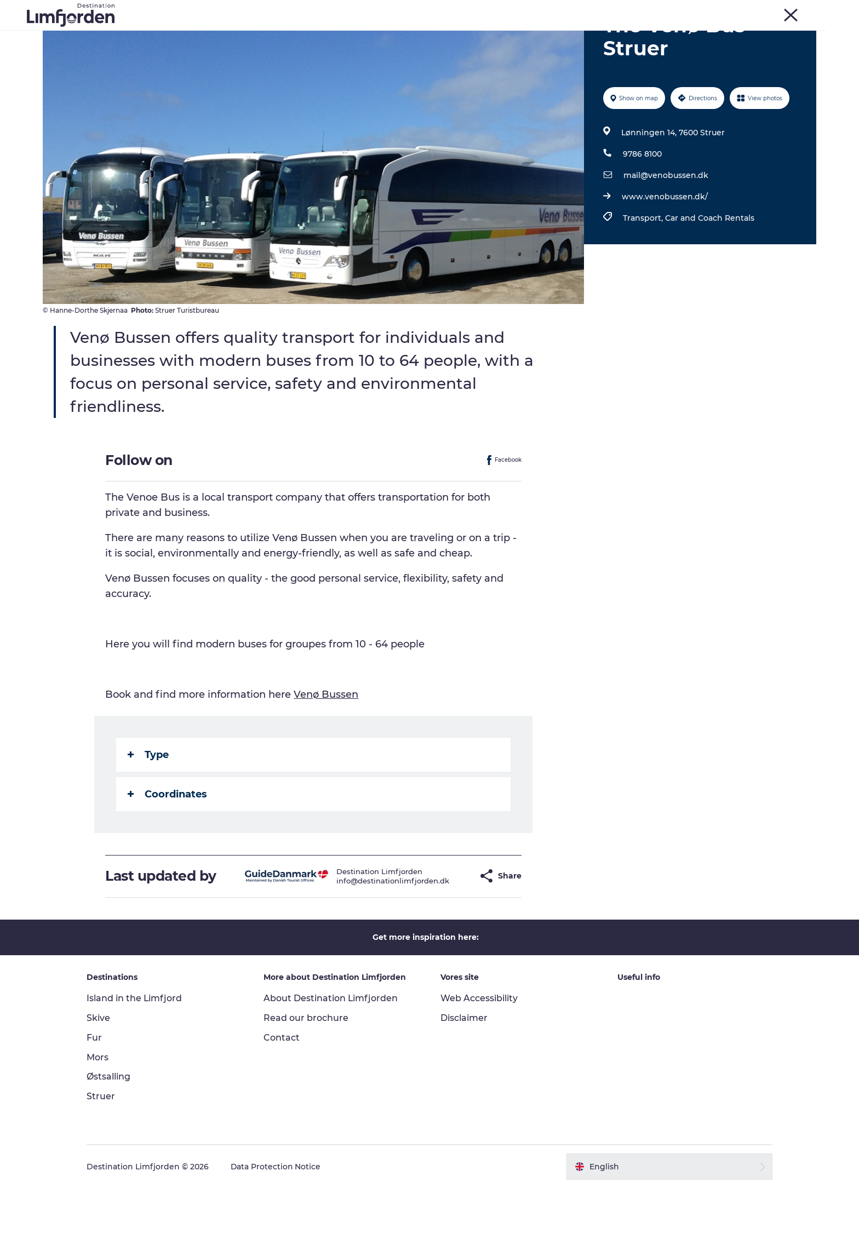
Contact (283, 1089)
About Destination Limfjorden (332, 1050)
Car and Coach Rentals (709, 270)
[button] (449, 928)
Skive (718, 10)
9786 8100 (642, 206)
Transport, (644, 270)
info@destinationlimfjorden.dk (372, 932)
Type (148, 807)
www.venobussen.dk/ (665, 249)
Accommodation (551, 35)
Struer (775, 10)
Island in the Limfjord (138, 1050)
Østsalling (112, 1129)
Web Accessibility (479, 1050)
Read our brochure (307, 1070)
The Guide (625, 35)
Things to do (239, 35)
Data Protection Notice (279, 1219)
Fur (693, 10)
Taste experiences (363, 35)
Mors (746, 10)
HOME (806, 10)
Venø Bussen (326, 746)
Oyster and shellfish (458, 35)
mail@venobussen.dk (665, 227)
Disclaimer (464, 1070)
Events (296, 35)
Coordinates (168, 846)
